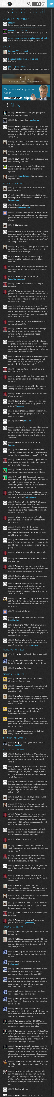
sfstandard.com (24, 207)
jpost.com (27, 420)
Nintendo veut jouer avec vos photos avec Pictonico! (28, 38)
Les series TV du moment (18, 51)
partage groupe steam (16, 67)
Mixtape (11, 23)
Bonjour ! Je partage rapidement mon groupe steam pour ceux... (28, 69)
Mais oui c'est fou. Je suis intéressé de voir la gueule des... (28, 33)
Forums (10, 47)
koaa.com (20, 406)
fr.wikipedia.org (30, 497)
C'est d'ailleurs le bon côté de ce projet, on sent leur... (26, 40)
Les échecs (12, 61)
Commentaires (16, 19)
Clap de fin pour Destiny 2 (18, 30)
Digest (37, 11)
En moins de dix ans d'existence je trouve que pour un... (27, 25)
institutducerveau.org (16, 279)
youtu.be (18, 745)
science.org (33, 645)
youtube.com (34, 120)
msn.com (12, 445)
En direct (15, 11)
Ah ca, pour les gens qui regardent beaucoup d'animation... (28, 53)
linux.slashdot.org (25, 176)
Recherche (29, 4)
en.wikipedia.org (14, 620)
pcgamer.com (14, 200)
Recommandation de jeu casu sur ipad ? (23, 59)
